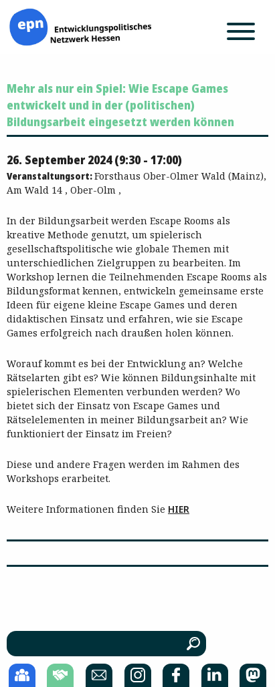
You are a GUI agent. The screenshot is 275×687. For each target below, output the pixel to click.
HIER (178, 509)
